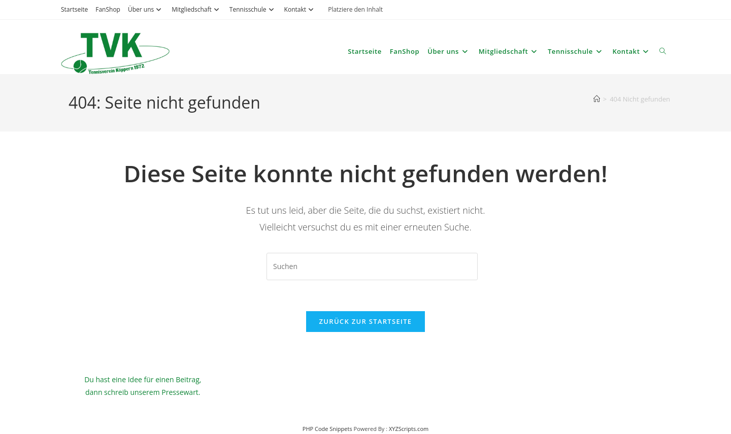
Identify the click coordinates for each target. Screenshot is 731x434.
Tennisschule (253, 9)
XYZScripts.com (408, 428)
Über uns (146, 9)
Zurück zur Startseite (365, 321)
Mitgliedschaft (197, 9)
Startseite (74, 9)
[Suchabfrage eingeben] (372, 266)
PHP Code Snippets (327, 428)
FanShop (107, 9)
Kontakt (300, 9)
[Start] (596, 99)
